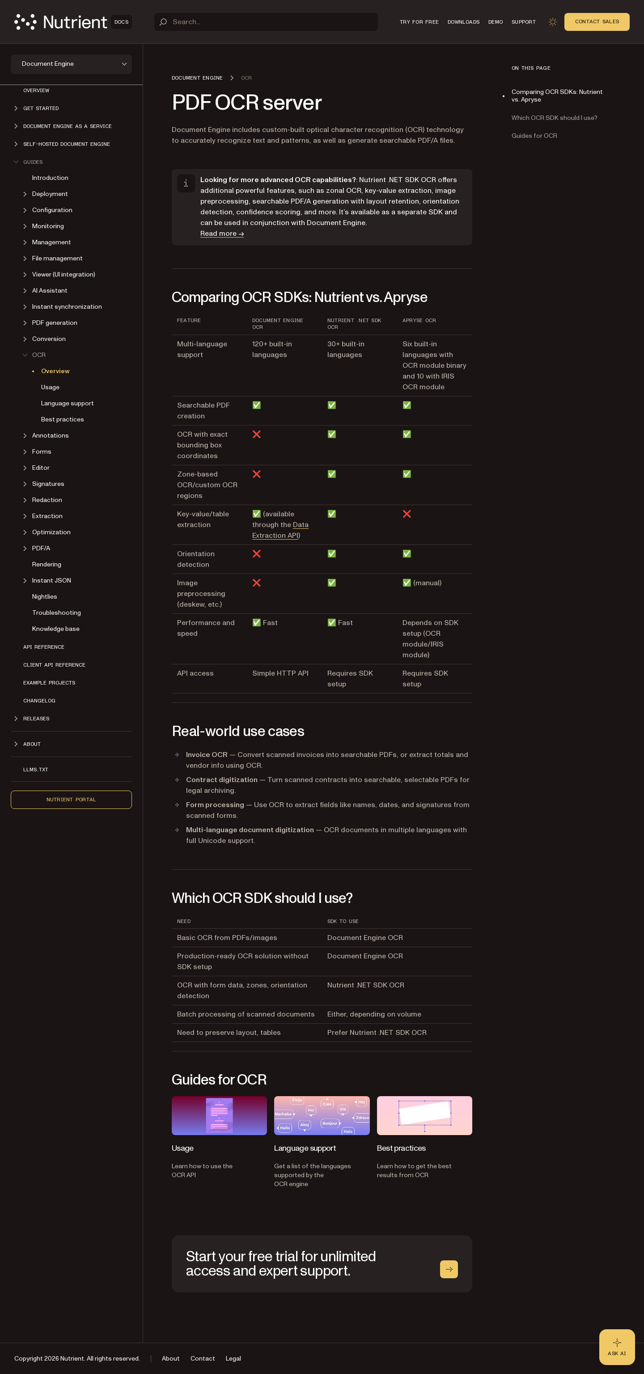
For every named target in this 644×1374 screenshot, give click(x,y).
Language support (67, 403)
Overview (36, 90)
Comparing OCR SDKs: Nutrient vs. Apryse (557, 96)
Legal (233, 1358)
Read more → (222, 233)
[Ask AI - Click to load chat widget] (617, 1347)
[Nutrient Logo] (73, 22)
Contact (203, 1358)
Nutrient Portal (72, 799)
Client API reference (54, 665)
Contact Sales (597, 21)
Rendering (46, 564)
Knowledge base (56, 629)
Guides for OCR (534, 136)
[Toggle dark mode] (553, 22)
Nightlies (44, 596)
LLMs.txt (35, 769)
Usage (50, 387)
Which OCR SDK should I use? (554, 118)
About (171, 1358)
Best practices (62, 419)
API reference (43, 647)
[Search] (266, 22)
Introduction (50, 178)
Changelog (39, 700)
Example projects (49, 682)
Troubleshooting (56, 612)
